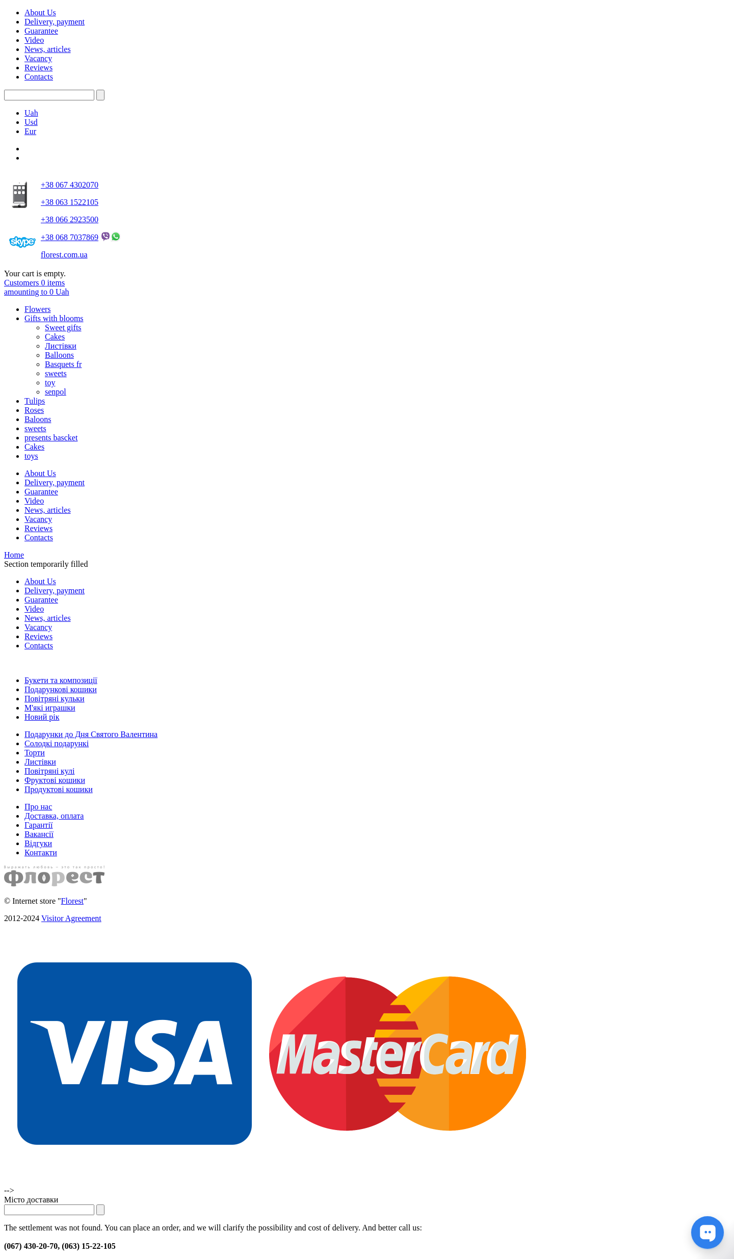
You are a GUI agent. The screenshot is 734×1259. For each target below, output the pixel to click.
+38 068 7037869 (69, 237)
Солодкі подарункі (56, 743)
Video (34, 40)
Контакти (40, 852)
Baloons (37, 419)
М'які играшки (49, 707)
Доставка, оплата (54, 815)
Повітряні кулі (49, 771)
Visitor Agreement (71, 918)
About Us (40, 12)
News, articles (47, 49)
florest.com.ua (64, 254)
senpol (55, 391)
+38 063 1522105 (69, 202)
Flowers (37, 309)
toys (31, 456)
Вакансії (39, 834)
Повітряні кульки (54, 698)
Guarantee (41, 31)
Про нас (38, 806)
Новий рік (41, 717)
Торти (34, 752)
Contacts (38, 76)
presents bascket (50, 437)
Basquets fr (63, 364)
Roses (34, 410)
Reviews (38, 67)
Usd (31, 122)
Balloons (59, 355)
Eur (30, 131)
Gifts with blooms (54, 318)
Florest (72, 901)
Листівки (60, 346)
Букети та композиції (60, 680)
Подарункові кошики (60, 689)
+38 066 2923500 (69, 219)
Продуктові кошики (58, 789)
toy (50, 382)
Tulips (34, 401)
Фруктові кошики (54, 780)
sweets (56, 373)
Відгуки (38, 843)
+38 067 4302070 (69, 184)
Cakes (55, 336)
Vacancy (38, 58)
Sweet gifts (63, 327)
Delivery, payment (54, 21)
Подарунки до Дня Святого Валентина (91, 734)
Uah (31, 113)
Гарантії (38, 825)
